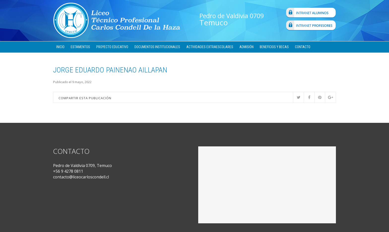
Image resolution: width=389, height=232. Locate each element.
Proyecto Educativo (112, 47)
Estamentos (80, 47)
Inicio (60, 47)
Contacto (302, 47)
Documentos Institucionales (157, 47)
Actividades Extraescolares (209, 47)
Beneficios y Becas (274, 47)
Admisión (246, 47)
